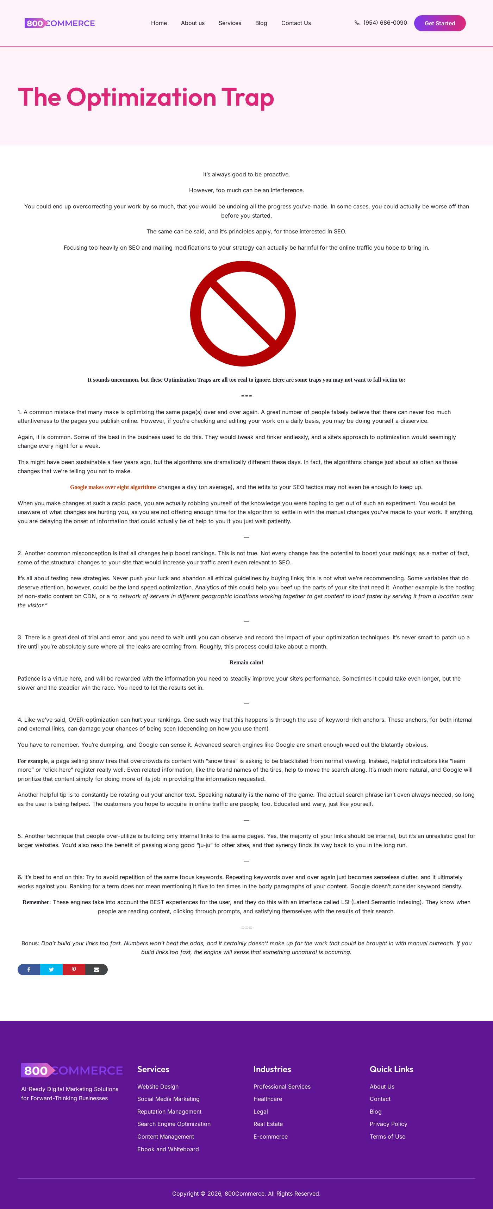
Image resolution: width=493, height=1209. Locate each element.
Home (159, 22)
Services (230, 22)
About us (193, 22)
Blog (261, 22)
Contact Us (296, 22)
